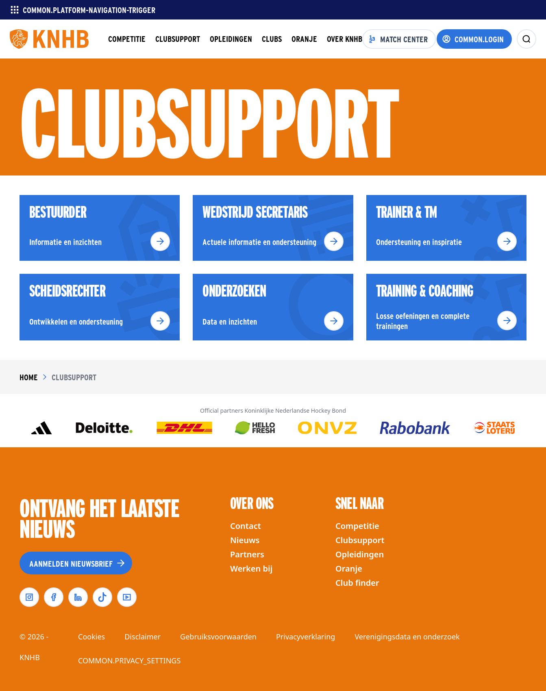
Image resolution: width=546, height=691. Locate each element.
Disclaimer (142, 636)
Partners (247, 554)
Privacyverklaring (305, 636)
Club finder (357, 582)
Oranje (348, 568)
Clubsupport (360, 540)
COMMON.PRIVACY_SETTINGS (129, 660)
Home (29, 377)
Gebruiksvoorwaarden (218, 636)
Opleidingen (359, 554)
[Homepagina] (49, 39)
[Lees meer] (160, 241)
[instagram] (29, 597)
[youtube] (127, 597)
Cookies (91, 636)
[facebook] (53, 597)
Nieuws (244, 540)
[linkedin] (78, 597)
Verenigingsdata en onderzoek (407, 636)
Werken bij (251, 568)
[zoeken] (526, 39)
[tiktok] (102, 597)
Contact (245, 525)
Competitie (357, 525)
